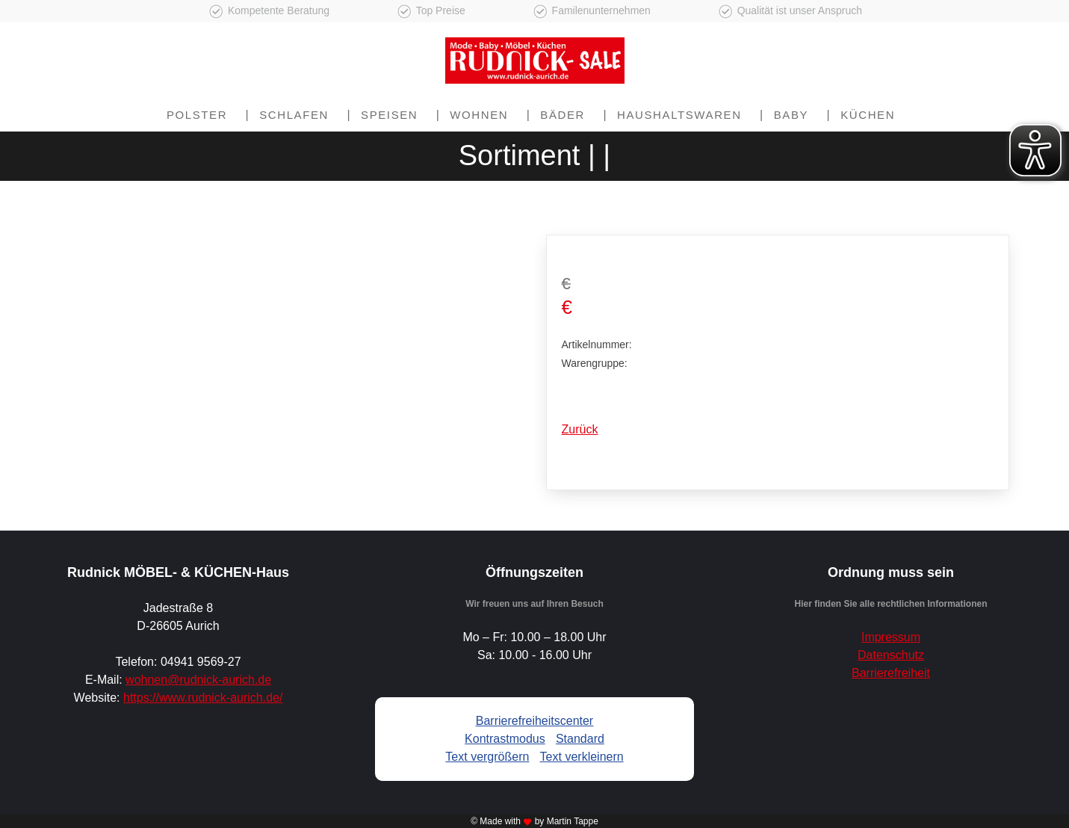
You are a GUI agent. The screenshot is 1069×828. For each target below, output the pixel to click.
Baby (791, 114)
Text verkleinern (582, 756)
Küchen (867, 114)
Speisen (389, 114)
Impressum (890, 637)
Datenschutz (891, 655)
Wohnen (479, 114)
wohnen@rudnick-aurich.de (198, 679)
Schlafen (294, 114)
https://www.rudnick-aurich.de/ (202, 697)
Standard (580, 738)
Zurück (580, 429)
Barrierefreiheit (891, 673)
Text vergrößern (487, 756)
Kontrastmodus (505, 738)
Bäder (562, 114)
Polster (197, 114)
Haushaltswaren (679, 114)
